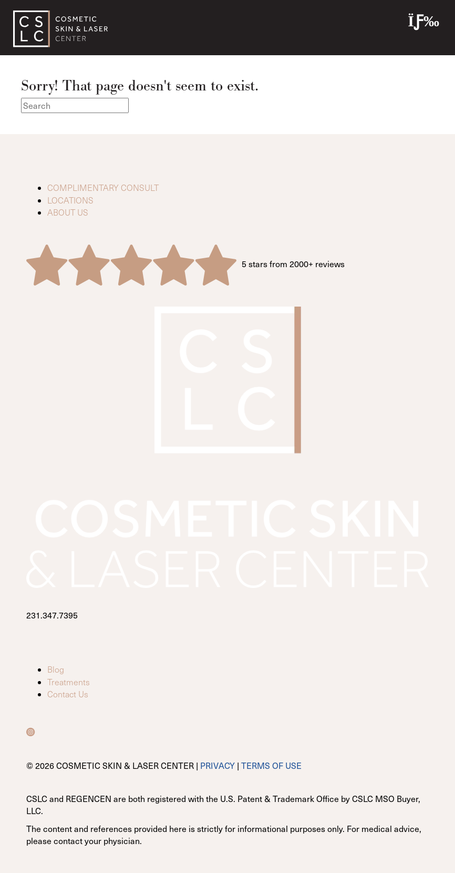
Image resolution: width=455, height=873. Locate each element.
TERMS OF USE (271, 765)
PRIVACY (217, 765)
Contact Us (67, 693)
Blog (55, 669)
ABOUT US (67, 212)
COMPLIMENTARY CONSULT (103, 187)
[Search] (75, 105)
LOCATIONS (70, 200)
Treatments (68, 681)
